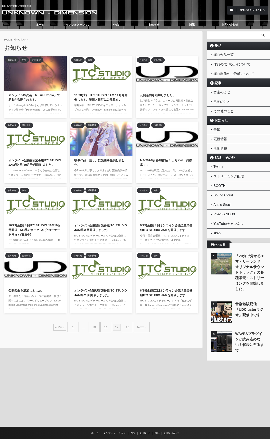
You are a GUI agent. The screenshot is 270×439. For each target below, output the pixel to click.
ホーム (40, 24)
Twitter (217, 158)
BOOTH (218, 176)
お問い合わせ (230, 24)
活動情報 (218, 141)
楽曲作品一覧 (221, 54)
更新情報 (218, 132)
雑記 (192, 24)
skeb (216, 219)
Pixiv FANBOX (222, 202)
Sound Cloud (221, 184)
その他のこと (221, 106)
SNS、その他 (222, 150)
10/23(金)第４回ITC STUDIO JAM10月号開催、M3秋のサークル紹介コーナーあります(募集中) (34, 230)
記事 (216, 80)
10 (96, 325)
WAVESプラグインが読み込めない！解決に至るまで (250, 319)
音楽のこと (220, 89)
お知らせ (153, 24)
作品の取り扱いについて (228, 63)
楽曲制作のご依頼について (229, 71)
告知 (216, 124)
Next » (137, 325)
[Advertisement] (238, 367)
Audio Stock (220, 193)
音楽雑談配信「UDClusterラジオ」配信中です (247, 289)
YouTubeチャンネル (225, 210)
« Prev (65, 325)
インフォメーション (78, 24)
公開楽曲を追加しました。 (158, 95)
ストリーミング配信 (225, 167)
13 (125, 325)
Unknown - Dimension (135, 425)
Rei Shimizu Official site (135, 419)
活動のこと (220, 97)
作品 (116, 24)
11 (106, 325)
